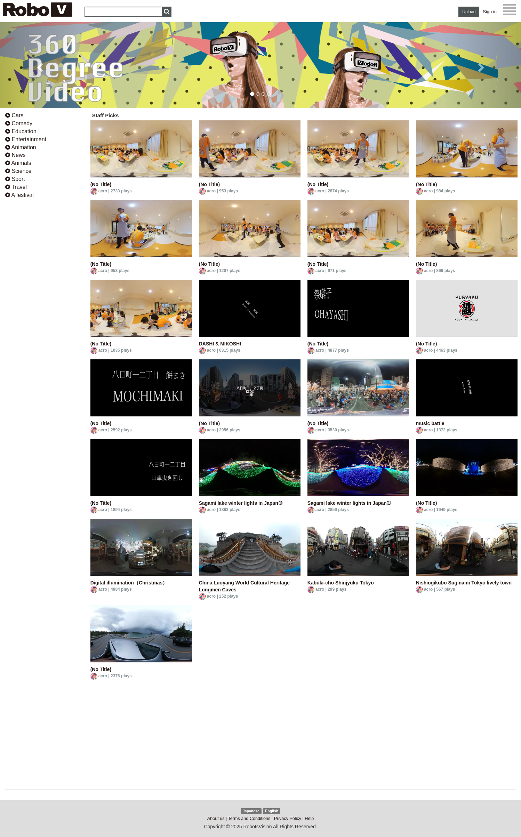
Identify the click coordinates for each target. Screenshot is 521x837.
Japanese (251, 811)
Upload (468, 11)
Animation (20, 147)
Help (309, 818)
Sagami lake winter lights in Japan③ (241, 503)
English (271, 811)
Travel (16, 187)
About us (216, 818)
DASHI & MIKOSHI (220, 343)
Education (21, 131)
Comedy (18, 123)
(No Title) (100, 184)
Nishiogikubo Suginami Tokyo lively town (464, 582)
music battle (430, 423)
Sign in (490, 11)
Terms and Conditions (249, 818)
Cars (14, 115)
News (15, 155)
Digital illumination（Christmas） (129, 582)
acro (102, 191)
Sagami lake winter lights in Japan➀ (349, 503)
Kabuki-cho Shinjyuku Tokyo (340, 582)
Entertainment (25, 139)
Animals (18, 163)
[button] (39, 65)
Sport (15, 179)
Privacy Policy (287, 818)
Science (18, 171)
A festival (19, 195)
